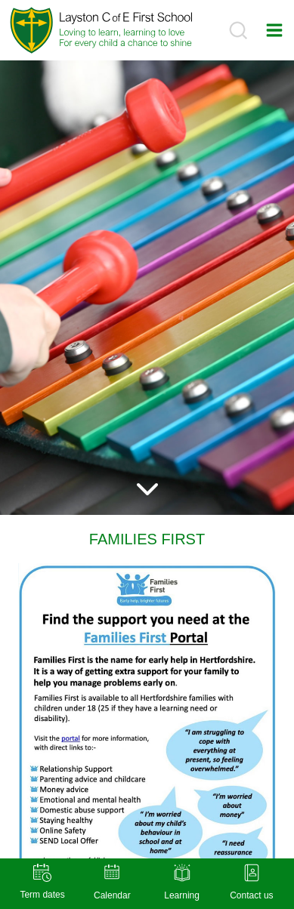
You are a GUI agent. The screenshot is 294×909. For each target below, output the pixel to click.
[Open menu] (274, 30)
